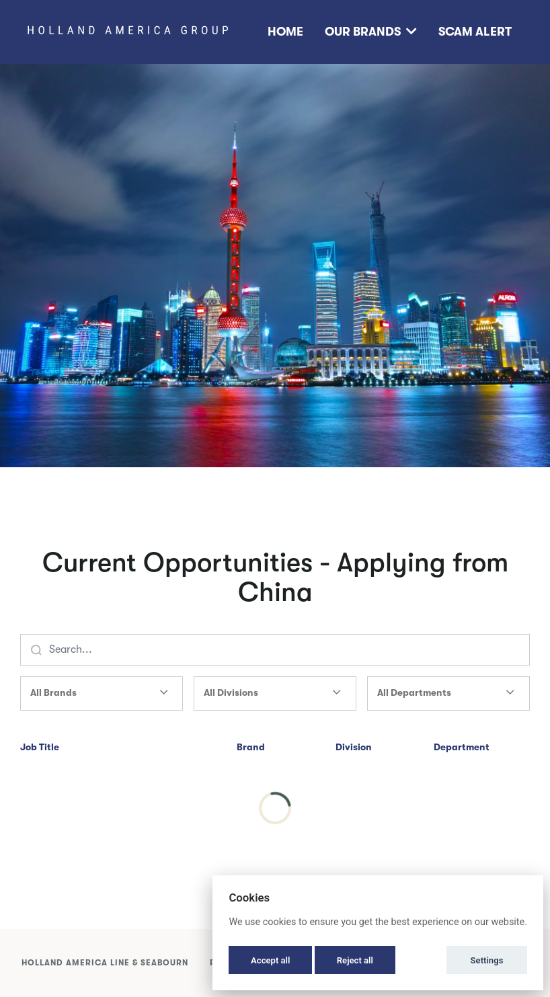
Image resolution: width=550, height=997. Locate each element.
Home (285, 31)
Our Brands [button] (371, 31)
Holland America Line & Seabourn (105, 962)
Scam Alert (475, 31)
